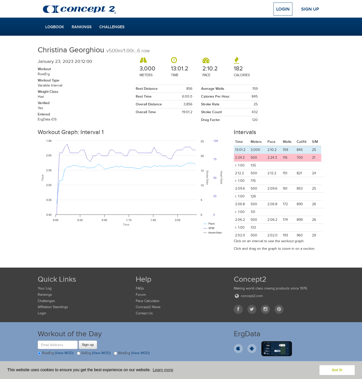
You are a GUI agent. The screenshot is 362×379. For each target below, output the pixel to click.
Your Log (45, 288)
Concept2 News (148, 307)
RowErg (55, 353)
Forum (141, 295)
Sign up (88, 345)
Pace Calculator (148, 301)
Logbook (54, 27)
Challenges (112, 27)
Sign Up (310, 9)
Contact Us (144, 313)
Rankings (82, 27)
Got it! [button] (337, 370)
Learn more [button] (163, 370)
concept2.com (248, 296)
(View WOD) (64, 353)
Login (283, 9)
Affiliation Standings (53, 307)
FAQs (140, 288)
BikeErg (132, 353)
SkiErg (93, 353)
